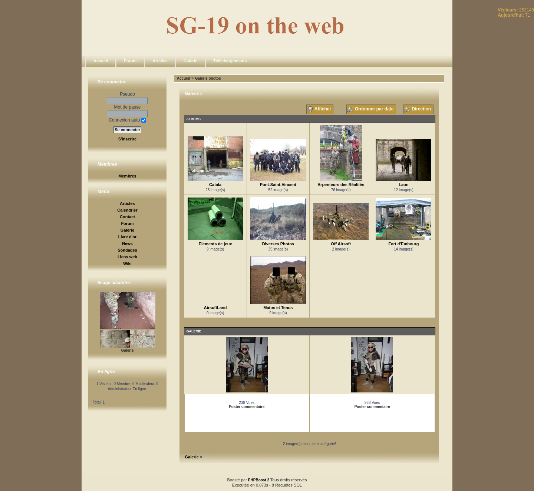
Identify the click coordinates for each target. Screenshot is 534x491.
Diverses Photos (278, 244)
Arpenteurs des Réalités (340, 184)
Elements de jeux (215, 244)
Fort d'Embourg (403, 244)
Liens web (127, 257)
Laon (403, 184)
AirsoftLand (215, 307)
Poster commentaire (246, 407)
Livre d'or (127, 237)
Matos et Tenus (278, 307)
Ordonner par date (371, 109)
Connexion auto (127, 120)
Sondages (127, 250)
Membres (127, 176)
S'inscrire (127, 139)
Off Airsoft (341, 244)
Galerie (190, 61)
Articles (159, 61)
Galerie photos (208, 78)
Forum (130, 61)
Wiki (127, 263)
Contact (127, 217)
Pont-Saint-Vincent (278, 184)
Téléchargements (230, 61)
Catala (215, 184)
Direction (418, 109)
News (127, 243)
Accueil (100, 61)
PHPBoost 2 (258, 480)
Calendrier (127, 210)
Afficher (320, 109)
